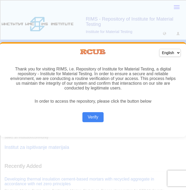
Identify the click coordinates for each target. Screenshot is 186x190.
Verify (93, 117)
